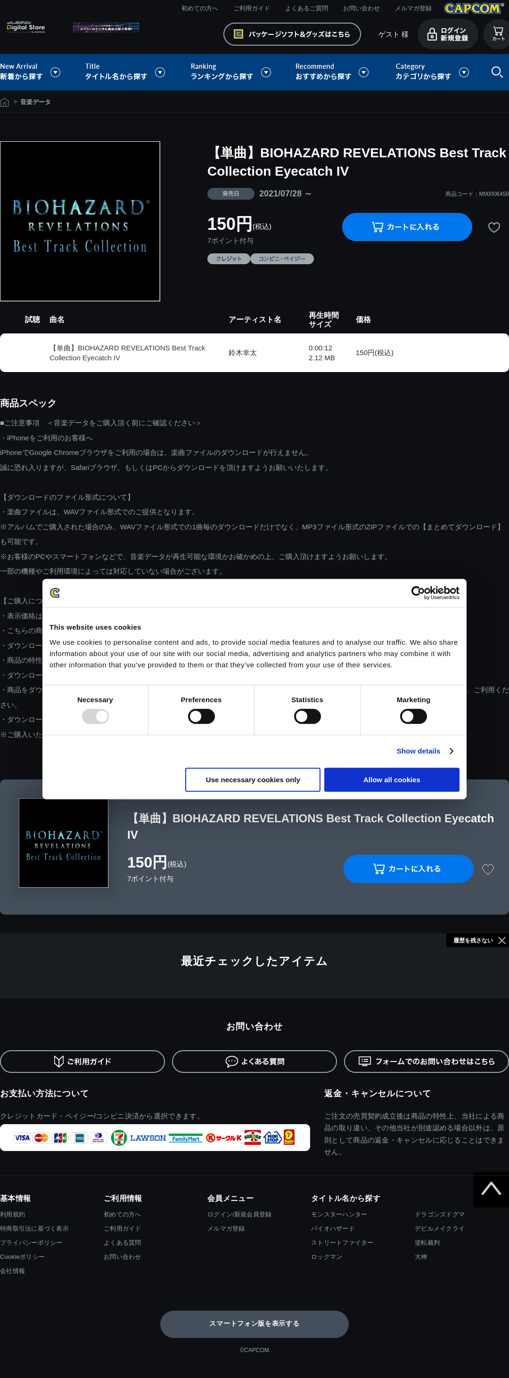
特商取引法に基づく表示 (34, 1228)
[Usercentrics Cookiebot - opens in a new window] (418, 593)
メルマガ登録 (413, 8)
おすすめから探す (334, 72)
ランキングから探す (232, 72)
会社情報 (12, 1270)
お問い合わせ (361, 8)
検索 (495, 72)
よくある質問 (122, 1242)
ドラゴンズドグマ (440, 1214)
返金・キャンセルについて (377, 1093)
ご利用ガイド (251, 8)
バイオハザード (333, 1228)
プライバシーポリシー (31, 1242)
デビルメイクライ (440, 1228)
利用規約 (12, 1214)
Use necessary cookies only (253, 780)
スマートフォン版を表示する (254, 1323)
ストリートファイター (342, 1242)
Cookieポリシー (22, 1256)
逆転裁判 (427, 1242)
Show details (419, 751)
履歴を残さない (473, 940)
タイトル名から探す (126, 72)
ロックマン (326, 1256)
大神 (421, 1256)
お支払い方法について (44, 1093)
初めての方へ (199, 8)
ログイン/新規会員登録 (239, 1214)
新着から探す (37, 72)
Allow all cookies (391, 780)
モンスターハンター (339, 1214)
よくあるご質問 (306, 8)
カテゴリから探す (432, 72)
